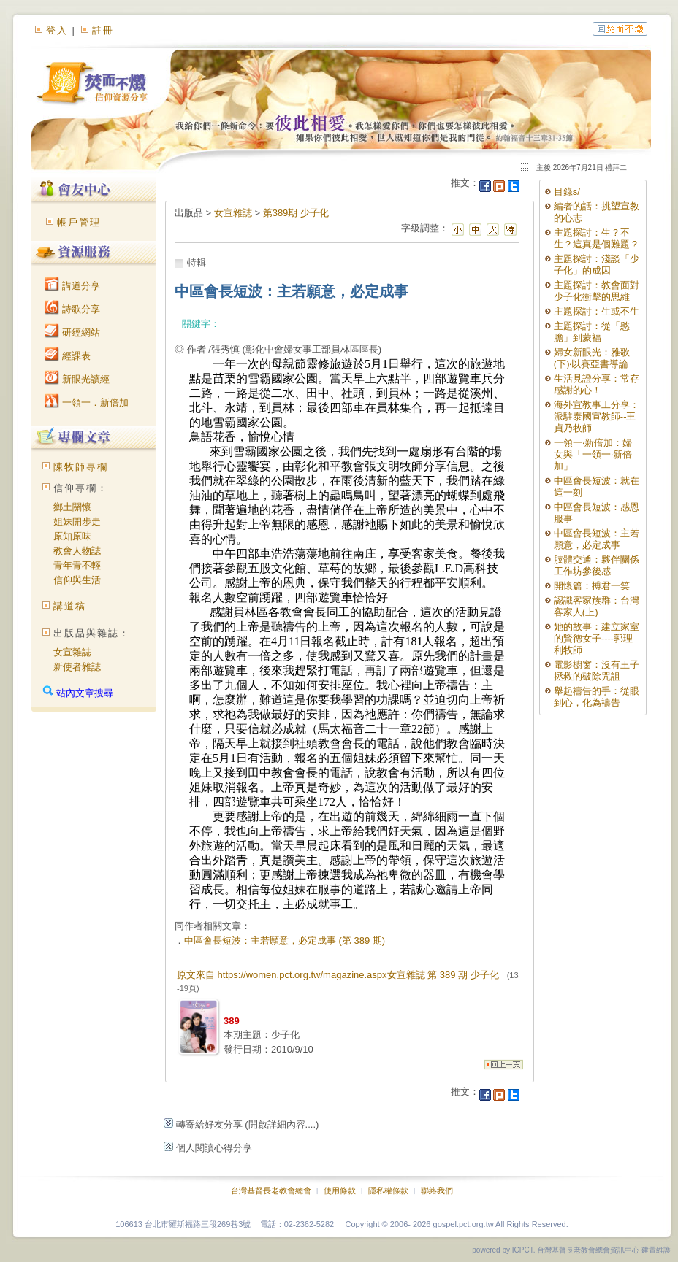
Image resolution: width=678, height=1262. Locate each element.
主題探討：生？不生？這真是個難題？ (596, 238)
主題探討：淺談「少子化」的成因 (596, 264)
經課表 (68, 355)
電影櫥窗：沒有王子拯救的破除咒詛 (596, 670)
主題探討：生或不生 (596, 311)
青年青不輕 (77, 565)
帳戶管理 (79, 222)
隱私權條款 (388, 1190)
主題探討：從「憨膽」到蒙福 (592, 331)
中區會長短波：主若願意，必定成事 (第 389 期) (284, 940)
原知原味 (72, 536)
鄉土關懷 (72, 506)
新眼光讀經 (77, 379)
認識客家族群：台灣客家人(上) (596, 606)
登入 (57, 30)
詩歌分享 (72, 309)
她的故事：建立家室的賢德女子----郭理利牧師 (596, 638)
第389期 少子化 (296, 212)
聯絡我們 (437, 1190)
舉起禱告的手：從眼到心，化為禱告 (596, 696)
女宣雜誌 (72, 652)
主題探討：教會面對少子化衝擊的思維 (596, 291)
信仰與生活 (77, 579)
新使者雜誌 (77, 666)
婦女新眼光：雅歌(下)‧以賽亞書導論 (592, 358)
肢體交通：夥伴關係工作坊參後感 (596, 565)
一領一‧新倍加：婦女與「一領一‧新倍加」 (593, 454)
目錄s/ (567, 191)
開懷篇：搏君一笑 (592, 585)
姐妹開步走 (77, 521)
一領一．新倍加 (87, 402)
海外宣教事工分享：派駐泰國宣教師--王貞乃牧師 (596, 416)
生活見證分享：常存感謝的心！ (596, 384)
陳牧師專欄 (80, 466)
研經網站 (72, 332)
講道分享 (72, 285)
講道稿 (69, 606)
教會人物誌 (77, 550)
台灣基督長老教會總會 (271, 1190)
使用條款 (340, 1190)
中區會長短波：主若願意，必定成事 (596, 539)
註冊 (103, 30)
